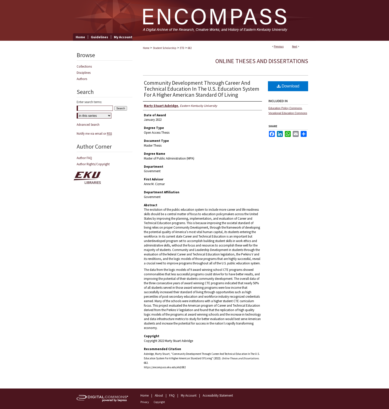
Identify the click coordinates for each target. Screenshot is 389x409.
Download (288, 86)
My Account (188, 395)
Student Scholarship (164, 48)
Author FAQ (84, 158)
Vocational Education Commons (287, 113)
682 (190, 48)
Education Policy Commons (285, 108)
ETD (182, 48)
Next (294, 46)
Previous (279, 46)
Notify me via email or (94, 133)
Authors (82, 79)
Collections (84, 66)
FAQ (172, 395)
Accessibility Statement (218, 395)
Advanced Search (88, 125)
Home (146, 48)
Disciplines (84, 73)
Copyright (159, 402)
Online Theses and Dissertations (261, 61)
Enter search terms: (89, 102)
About (159, 395)
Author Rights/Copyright (93, 164)
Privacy (144, 402)
